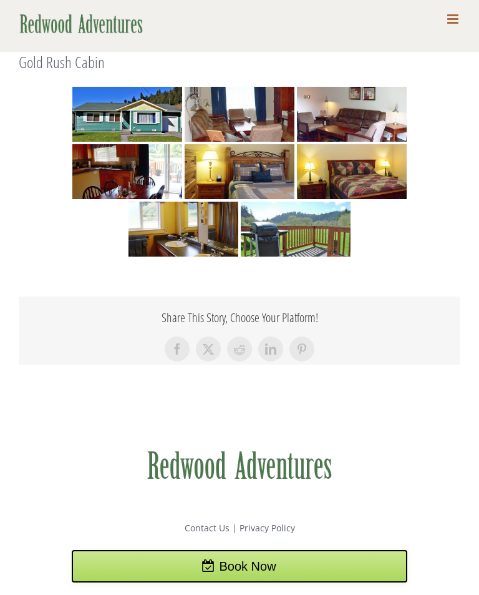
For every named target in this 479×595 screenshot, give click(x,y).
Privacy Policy (267, 528)
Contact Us (207, 528)
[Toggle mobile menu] (453, 19)
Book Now (247, 566)
